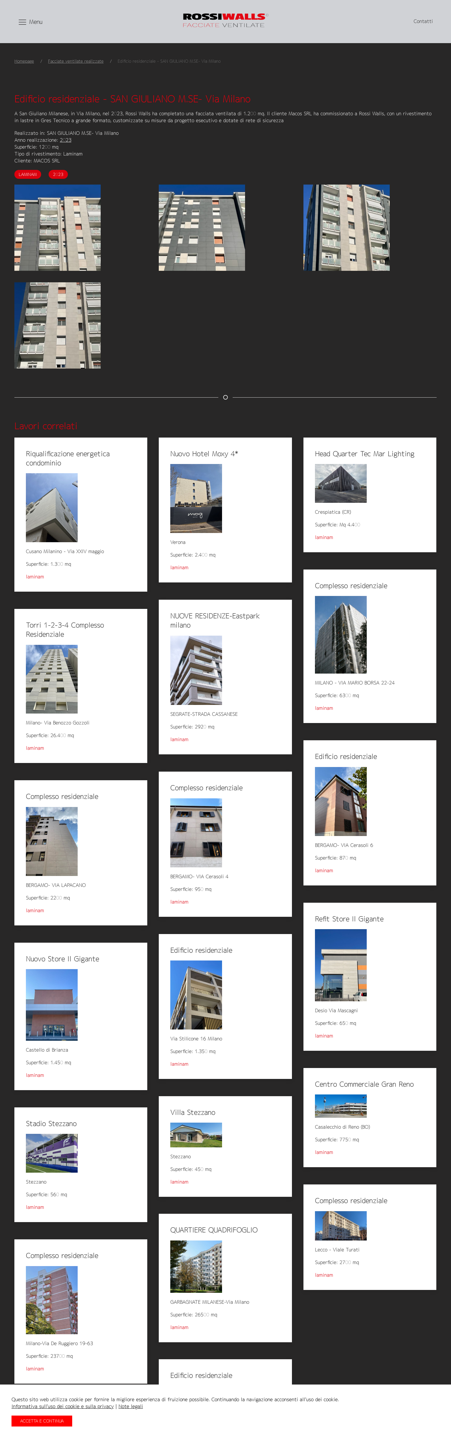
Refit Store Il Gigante (349, 918)
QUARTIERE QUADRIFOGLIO (213, 1229)
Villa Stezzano (192, 1112)
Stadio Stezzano (51, 1123)
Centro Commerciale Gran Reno (364, 1084)
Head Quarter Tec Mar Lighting (364, 453)
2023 (65, 140)
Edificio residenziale (346, 756)
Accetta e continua (42, 1421)
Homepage (24, 61)
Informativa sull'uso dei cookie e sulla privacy (63, 1406)
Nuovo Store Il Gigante (62, 958)
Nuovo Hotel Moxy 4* (204, 453)
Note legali (131, 1406)
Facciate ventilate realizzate (76, 61)
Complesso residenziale (351, 585)
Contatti (423, 21)
